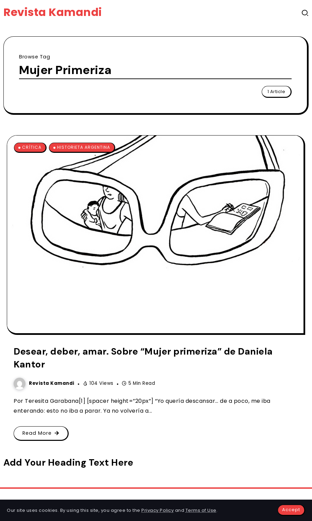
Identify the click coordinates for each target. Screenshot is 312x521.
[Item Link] (155, 234)
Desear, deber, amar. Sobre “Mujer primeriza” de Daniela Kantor (143, 357)
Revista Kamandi (52, 12)
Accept (291, 509)
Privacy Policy (157, 510)
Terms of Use (201, 510)
